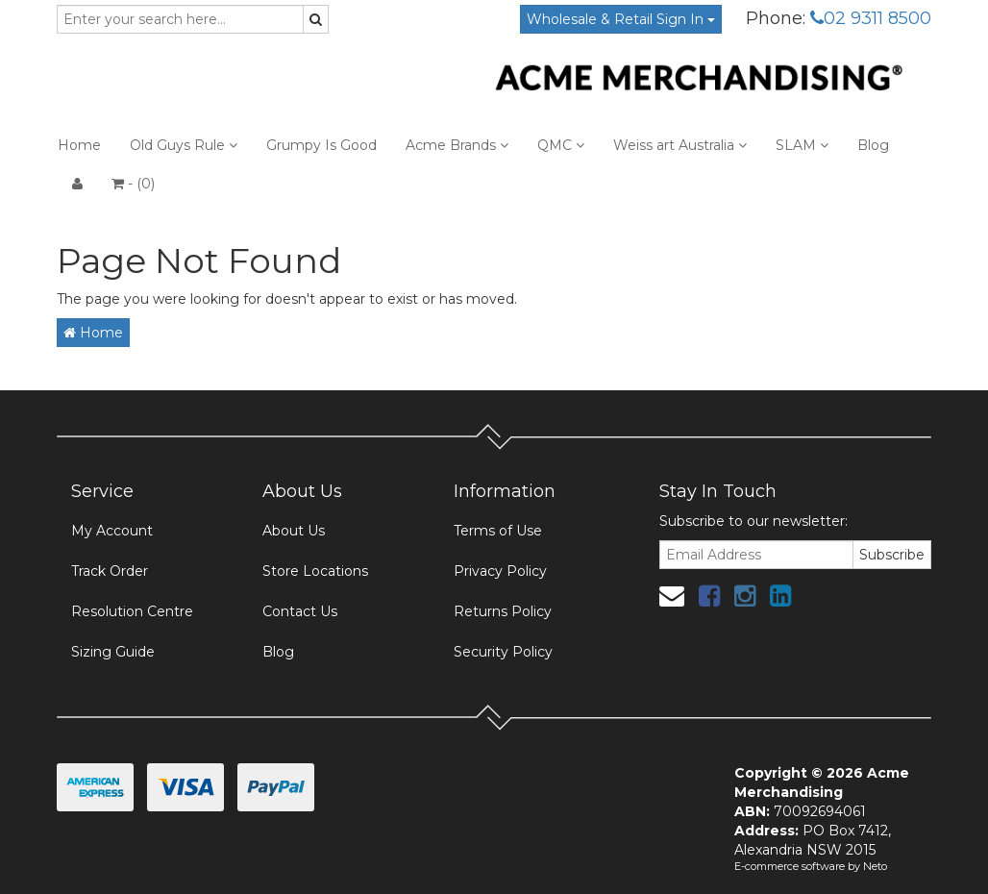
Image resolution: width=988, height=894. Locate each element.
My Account (112, 530)
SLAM (802, 145)
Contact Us (299, 611)
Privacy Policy (500, 571)
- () (133, 183)
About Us (293, 530)
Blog (873, 145)
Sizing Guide (113, 651)
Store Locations (315, 571)
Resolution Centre (132, 611)
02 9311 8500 (870, 18)
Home (79, 145)
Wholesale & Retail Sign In (621, 19)
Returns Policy (503, 611)
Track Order (109, 571)
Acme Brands (457, 145)
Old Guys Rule (183, 145)
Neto (875, 866)
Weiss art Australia (680, 145)
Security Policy (503, 651)
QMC (560, 145)
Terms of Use (498, 530)
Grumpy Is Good (321, 145)
